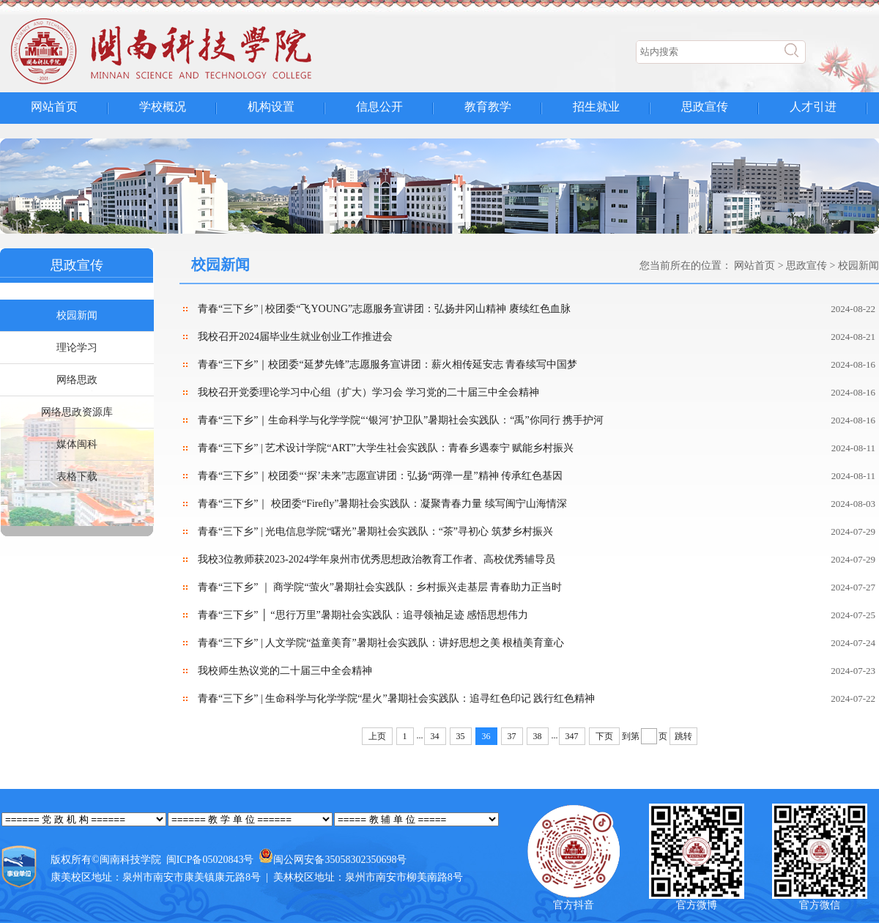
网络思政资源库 (77, 412)
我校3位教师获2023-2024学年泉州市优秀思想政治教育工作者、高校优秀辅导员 (376, 559)
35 (460, 736)
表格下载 (76, 476)
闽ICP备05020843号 (210, 859)
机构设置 (271, 106)
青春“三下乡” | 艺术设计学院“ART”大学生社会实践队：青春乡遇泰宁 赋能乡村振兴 (386, 447)
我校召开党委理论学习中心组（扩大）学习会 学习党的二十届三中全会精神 (368, 392)
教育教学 (487, 106)
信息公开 (379, 106)
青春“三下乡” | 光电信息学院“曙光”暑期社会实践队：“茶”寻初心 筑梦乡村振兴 (375, 531)
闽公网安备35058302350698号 (340, 859)
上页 (377, 736)
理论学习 (76, 347)
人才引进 (813, 106)
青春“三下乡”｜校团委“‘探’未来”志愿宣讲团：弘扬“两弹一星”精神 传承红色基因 (380, 475)
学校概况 (162, 106)
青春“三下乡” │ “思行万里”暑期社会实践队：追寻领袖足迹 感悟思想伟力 (363, 614)
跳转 (683, 736)
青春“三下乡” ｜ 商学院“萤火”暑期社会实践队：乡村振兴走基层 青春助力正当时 (380, 587)
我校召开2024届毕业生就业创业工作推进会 (295, 336)
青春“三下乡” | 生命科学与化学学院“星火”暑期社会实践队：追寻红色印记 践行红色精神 (396, 698)
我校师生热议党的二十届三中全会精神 (285, 670)
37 (512, 736)
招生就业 (596, 106)
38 (537, 736)
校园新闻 (76, 315)
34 (435, 736)
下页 (604, 736)
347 (572, 736)
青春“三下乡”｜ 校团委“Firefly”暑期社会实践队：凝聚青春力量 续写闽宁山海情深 (382, 503)
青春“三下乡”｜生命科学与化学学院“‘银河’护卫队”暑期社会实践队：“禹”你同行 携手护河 (401, 420)
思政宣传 (704, 106)
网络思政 (76, 379)
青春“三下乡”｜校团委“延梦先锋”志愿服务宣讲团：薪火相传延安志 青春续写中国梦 (387, 364)
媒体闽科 (76, 444)
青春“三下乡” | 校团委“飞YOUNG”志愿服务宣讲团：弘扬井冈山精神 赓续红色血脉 (384, 308)
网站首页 (54, 106)
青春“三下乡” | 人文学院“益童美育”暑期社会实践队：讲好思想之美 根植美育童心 (381, 642)
